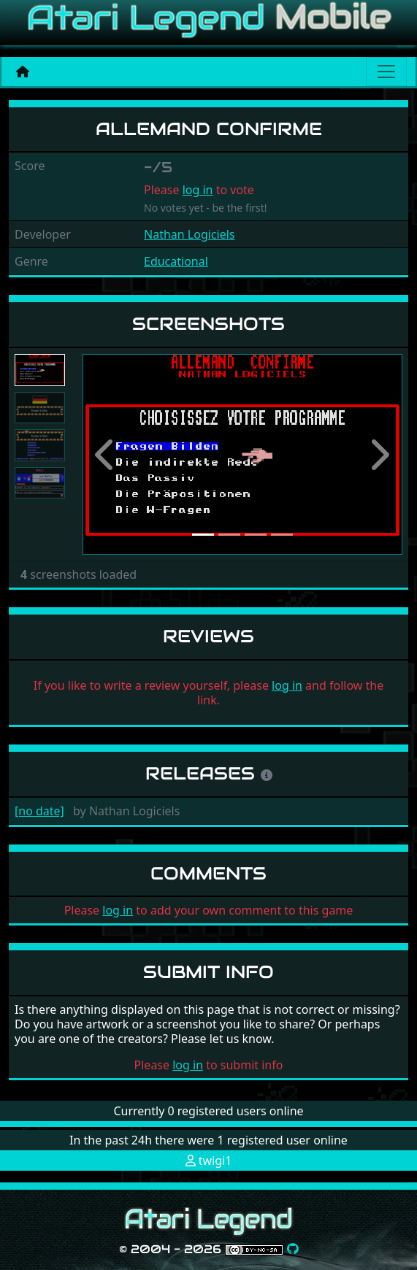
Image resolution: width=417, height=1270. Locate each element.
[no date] (39, 811)
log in (198, 190)
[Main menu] (386, 71)
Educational (176, 261)
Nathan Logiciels (189, 234)
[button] (107, 454)
